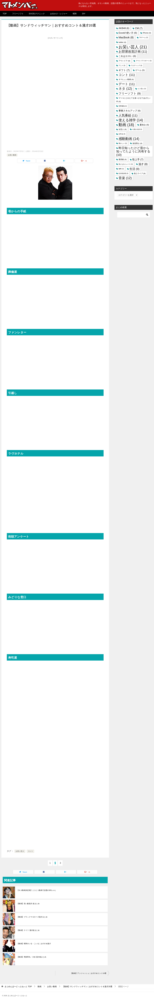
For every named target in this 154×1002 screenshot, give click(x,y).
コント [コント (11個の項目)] (127, 74)
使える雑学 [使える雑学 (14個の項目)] (131, 120)
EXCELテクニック (37, 14)
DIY (83, 14)
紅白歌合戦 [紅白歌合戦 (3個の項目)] (123, 173)
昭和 (75, 14)
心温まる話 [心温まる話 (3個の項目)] (137, 129)
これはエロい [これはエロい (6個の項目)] (127, 56)
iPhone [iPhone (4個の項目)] (147, 33)
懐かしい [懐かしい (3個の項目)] (123, 143)
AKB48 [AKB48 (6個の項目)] (124, 28)
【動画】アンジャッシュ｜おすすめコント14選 (88, 973)
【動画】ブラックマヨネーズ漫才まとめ (32, 917)
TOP (5, 14)
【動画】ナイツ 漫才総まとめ (28, 930)
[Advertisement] (55, 59)
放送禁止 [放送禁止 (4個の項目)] (137, 143)
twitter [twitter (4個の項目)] (122, 42)
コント (30, 851)
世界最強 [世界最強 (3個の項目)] (123, 106)
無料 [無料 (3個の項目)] (121, 169)
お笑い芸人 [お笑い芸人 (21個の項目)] (133, 47)
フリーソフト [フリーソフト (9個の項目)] (130, 93)
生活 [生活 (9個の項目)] (134, 168)
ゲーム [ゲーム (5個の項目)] (140, 70)
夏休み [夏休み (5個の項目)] (144, 125)
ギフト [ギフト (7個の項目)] (124, 70)
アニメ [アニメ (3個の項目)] (122, 65)
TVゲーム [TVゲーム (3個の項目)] (143, 37)
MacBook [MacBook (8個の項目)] (126, 37)
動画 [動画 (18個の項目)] (126, 125)
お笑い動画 (12, 155)
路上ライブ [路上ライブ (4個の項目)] (140, 173)
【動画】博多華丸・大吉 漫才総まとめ (31, 957)
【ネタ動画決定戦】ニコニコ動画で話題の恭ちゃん (36, 890)
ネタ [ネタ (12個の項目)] (125, 88)
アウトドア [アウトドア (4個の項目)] (124, 61)
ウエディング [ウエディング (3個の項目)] (136, 65)
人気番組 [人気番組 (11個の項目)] (128, 115)
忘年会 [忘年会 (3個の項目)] (122, 134)
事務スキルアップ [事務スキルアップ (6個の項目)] (130, 110)
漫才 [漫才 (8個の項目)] (143, 164)
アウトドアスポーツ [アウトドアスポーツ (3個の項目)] (144, 61)
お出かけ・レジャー (58, 14)
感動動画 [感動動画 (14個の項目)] (129, 139)
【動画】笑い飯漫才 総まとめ (28, 904)
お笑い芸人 (20, 851)
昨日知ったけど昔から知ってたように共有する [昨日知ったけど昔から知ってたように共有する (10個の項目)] (133, 151)
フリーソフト (18, 14)
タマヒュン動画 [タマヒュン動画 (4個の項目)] (126, 79)
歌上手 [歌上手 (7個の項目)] (137, 159)
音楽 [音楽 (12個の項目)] (125, 178)
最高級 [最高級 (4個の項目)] (123, 159)
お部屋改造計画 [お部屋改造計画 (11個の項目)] (133, 51)
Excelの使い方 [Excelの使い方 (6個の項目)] (128, 33)
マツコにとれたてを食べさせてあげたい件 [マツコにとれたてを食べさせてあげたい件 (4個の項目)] (133, 99)
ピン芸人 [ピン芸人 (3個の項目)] (142, 88)
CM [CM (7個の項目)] (139, 28)
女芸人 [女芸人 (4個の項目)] (123, 129)
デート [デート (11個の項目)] (127, 84)
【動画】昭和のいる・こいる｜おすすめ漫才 (34, 944)
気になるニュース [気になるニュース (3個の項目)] (126, 164)
